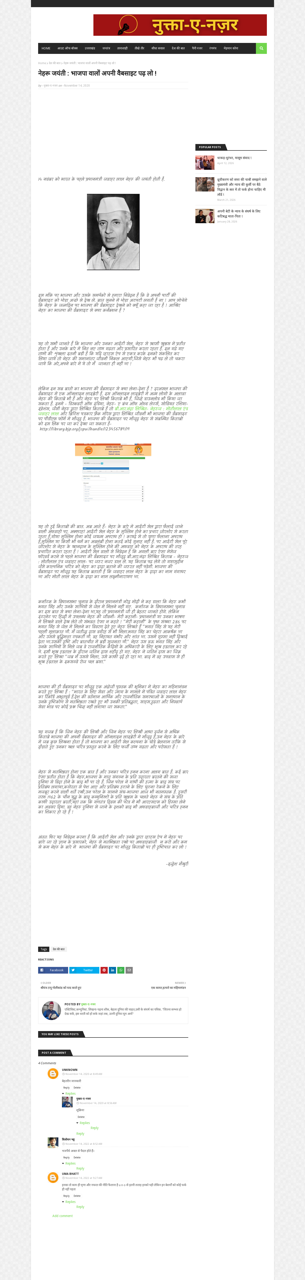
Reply (66, 1087)
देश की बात (55, 63)
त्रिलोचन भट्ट (68, 1139)
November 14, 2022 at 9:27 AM (84, 1178)
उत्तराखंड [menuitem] (90, 48)
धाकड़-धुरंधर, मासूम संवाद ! (234, 158)
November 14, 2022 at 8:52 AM (84, 1144)
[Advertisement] (113, 127)
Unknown (69, 1070)
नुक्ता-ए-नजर (51, 85)
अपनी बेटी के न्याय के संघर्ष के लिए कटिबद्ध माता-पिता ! (238, 213)
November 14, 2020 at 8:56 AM (98, 1103)
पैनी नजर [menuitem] (197, 48)
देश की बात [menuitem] (178, 48)
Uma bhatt (70, 1174)
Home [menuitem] (46, 48)
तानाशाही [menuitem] (122, 48)
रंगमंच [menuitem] (212, 48)
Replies (70, 1093)
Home (42, 63)
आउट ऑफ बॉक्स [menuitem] (67, 48)
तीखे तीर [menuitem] (139, 48)
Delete (77, 1087)
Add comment (62, 1216)
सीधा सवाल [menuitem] (158, 48)
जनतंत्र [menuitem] (106, 48)
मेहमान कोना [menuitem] (231, 48)
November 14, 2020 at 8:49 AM (84, 1074)
